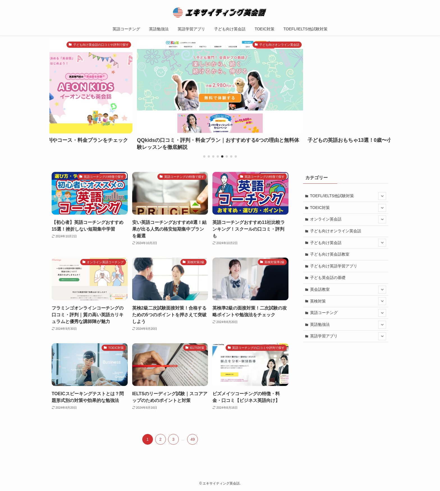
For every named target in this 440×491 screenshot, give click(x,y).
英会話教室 (348, 290)
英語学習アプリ (348, 336)
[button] (204, 156)
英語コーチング (348, 313)
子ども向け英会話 (348, 243)
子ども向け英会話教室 (329, 254)
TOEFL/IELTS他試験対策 (348, 196)
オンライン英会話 (348, 219)
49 (193, 439)
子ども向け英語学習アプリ (333, 266)
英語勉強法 (348, 325)
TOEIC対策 (348, 208)
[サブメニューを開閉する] (382, 196)
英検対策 (348, 301)
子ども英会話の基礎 (327, 277)
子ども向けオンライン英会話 (335, 231)
